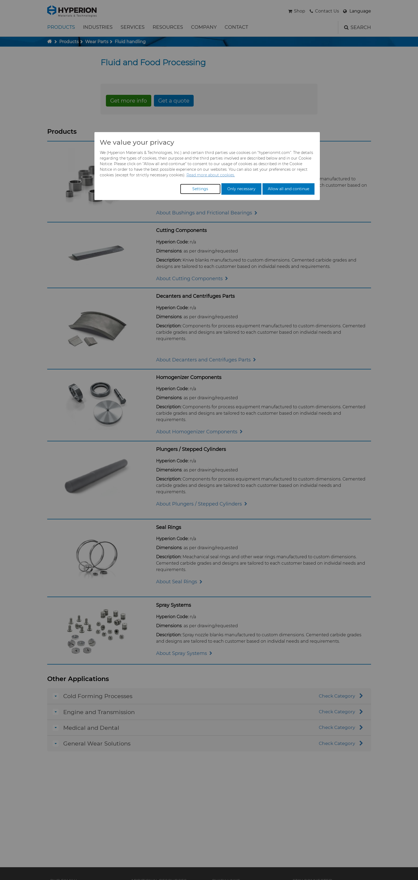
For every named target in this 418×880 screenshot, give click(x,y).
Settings (200, 188)
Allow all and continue (288, 188)
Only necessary (241, 188)
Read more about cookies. (210, 175)
